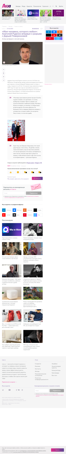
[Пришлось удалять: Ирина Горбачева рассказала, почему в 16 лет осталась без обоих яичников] (33, 270)
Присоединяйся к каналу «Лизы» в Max (32, 18)
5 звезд (38, 28)
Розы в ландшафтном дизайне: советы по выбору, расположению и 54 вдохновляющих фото (32, 304)
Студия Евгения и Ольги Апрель (14, 403)
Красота (29, 6)
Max (37, 215)
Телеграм (6, 210)
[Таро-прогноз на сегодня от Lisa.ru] (58, 13)
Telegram (37, 163)
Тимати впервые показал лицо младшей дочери (32, 238)
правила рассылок (20, 197)
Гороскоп (45, 6)
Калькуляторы (56, 370)
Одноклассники (27, 210)
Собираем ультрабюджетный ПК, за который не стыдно (32, 324)
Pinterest (27, 215)
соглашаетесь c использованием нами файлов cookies (33, 450)
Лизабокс (54, 364)
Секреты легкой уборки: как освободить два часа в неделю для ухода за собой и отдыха (20, 19)
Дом (51, 6)
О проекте (38, 364)
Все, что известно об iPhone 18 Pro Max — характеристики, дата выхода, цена (11, 325)
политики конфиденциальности (10, 197)
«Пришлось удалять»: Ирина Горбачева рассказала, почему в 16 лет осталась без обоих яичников (32, 281)
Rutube (37, 210)
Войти (61, 6)
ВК (41, 163)
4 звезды (37, 28)
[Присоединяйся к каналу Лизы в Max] (11, 229)
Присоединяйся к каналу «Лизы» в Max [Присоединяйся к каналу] (9, 238)
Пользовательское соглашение (40, 374)
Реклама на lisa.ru (48, 84)
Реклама (37, 366)
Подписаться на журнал (8, 382)
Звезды (18, 6)
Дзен (16, 215)
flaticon (10, 404)
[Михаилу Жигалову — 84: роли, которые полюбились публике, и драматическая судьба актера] (11, 270)
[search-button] (56, 6)
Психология (37, 6)
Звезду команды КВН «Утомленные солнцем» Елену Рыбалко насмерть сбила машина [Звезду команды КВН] (32, 259)
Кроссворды (55, 373)
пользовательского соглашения (32, 196)
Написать (38, 178)
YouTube (6, 215)
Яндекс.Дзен (30, 163)
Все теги (54, 375)
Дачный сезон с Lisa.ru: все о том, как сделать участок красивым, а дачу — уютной (45, 19)
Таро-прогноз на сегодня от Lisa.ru (57, 18)
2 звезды (34, 28)
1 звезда (33, 28)
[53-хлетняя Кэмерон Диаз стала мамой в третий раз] (11, 248)
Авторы (37, 371)
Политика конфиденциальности (41, 378)
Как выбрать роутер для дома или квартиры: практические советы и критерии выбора (11, 346)
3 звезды (35, 28)
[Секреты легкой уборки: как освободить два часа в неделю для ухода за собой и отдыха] (20, 13)
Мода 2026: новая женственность (6, 18)
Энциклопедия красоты (56, 367)
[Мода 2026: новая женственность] (8, 13)
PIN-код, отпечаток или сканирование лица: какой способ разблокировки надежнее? (31, 347)
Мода (23, 6)
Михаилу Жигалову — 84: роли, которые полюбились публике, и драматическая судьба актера (11, 281)
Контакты (38, 369)
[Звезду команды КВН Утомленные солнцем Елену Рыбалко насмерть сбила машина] (33, 248)
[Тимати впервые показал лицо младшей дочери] (33, 229)
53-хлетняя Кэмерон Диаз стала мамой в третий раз (10, 257)
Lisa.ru (3, 28)
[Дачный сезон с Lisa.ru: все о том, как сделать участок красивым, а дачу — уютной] (46, 13)
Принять (57, 450)
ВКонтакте (17, 210)
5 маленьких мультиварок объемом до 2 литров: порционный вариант (10, 303)
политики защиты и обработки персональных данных (26, 452)
